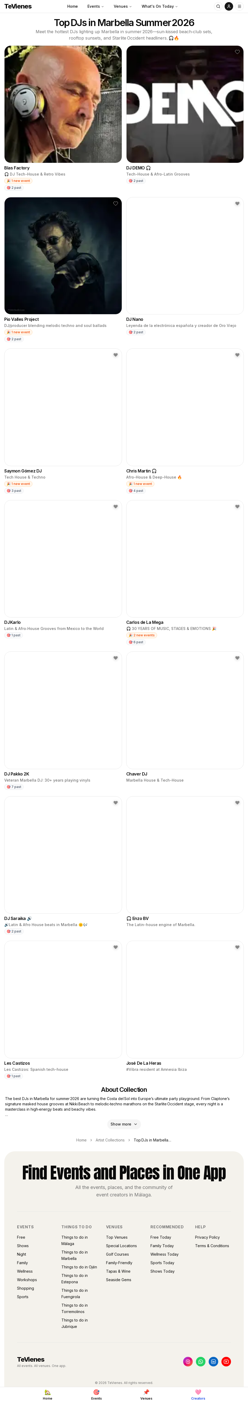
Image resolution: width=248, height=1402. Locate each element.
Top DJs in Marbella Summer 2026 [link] (153, 1140)
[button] (115, 52)
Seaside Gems (118, 1279)
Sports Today (162, 1262)
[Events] (96, 1394)
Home (72, 6)
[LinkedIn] (213, 1361)
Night (21, 1254)
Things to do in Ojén (79, 1267)
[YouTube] (226, 1361)
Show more (124, 1124)
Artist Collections (110, 1140)
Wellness (25, 1271)
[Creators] (198, 1394)
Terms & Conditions (212, 1245)
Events (95, 6)
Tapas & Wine (118, 1271)
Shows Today (162, 1271)
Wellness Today (164, 1254)
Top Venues (117, 1237)
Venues (123, 6)
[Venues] (146, 1394)
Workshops (27, 1279)
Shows (23, 1245)
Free (21, 1237)
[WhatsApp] (200, 1361)
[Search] (218, 6)
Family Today (162, 1245)
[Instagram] (188, 1361)
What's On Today (160, 6)
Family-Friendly (119, 1262)
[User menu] (229, 6)
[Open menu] (239, 6)
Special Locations (121, 1245)
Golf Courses (117, 1254)
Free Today (160, 1237)
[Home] (47, 1394)
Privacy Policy (207, 1237)
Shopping (25, 1288)
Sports (22, 1296)
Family (22, 1262)
